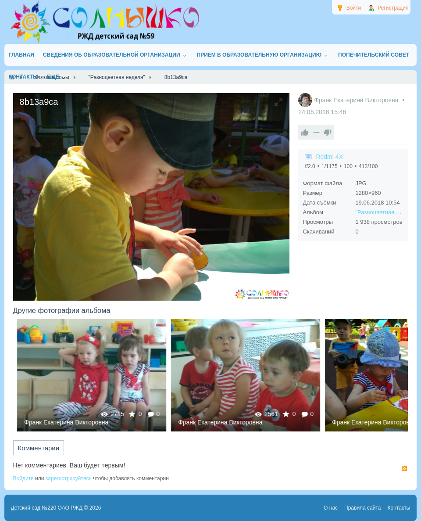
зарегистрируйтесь (69, 478)
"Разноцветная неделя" (386, 212)
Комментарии (38, 448)
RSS (404, 468)
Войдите (23, 478)
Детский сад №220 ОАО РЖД (47, 508)
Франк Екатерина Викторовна (357, 100)
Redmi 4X (329, 156)
